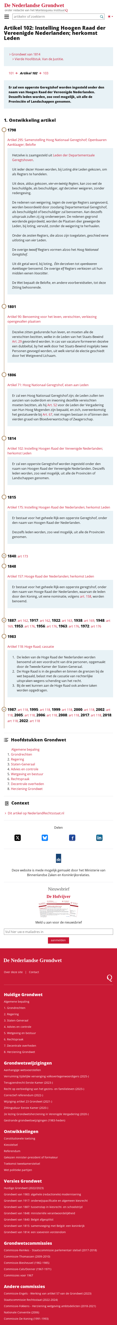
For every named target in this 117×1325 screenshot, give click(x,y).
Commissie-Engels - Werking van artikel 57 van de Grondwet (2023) (47, 1293)
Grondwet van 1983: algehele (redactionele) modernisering (42, 1194)
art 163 (67, 620)
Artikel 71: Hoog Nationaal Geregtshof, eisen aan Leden (48, 385)
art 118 (23, 710)
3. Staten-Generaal (16, 1020)
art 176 (29, 626)
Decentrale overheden (27, 784)
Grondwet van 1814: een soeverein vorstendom (35, 1232)
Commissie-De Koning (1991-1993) (26, 1318)
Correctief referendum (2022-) (23, 1095)
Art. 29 (17, 341)
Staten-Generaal (23, 764)
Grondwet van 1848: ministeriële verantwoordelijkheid (39, 1213)
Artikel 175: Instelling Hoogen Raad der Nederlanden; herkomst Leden (58, 507)
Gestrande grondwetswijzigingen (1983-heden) (34, 1120)
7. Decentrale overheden (20, 1045)
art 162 (23, 620)
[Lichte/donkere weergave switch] (110, 16)
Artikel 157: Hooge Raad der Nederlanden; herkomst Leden (50, 576)
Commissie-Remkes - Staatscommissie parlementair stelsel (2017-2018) (50, 1250)
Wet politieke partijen (18, 1170)
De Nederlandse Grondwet (34, 5)
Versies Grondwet (23, 1181)
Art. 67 (47, 414)
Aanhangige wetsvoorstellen (22, 1070)
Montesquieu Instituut (50, 10)
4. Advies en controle (17, 1027)
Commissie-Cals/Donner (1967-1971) (27, 1269)
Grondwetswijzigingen (28, 1063)
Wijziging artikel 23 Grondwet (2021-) (28, 1101)
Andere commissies (24, 1286)
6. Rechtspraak (13, 1039)
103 (45, 73)
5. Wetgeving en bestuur (20, 1033)
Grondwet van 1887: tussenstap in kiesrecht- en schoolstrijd (43, 1207)
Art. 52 (52, 405)
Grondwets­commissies (28, 1243)
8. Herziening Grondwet (19, 1052)
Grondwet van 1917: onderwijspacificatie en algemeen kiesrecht (46, 1200)
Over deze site (13, 972)
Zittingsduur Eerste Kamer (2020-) (26, 1108)
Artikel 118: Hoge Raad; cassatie (30, 646)
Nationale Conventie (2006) (21, 1312)
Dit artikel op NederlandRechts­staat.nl (36, 813)
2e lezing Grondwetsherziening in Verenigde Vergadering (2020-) (46, 1114)
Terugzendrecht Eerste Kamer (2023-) (28, 1082)
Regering (17, 759)
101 (11, 73)
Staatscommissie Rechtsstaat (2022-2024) (31, 1300)
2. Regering (11, 1014)
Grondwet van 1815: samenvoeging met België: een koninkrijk (44, 1226)
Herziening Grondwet (27, 789)
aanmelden (58, 940)
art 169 (89, 620)
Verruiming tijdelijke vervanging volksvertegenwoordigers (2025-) (46, 1076)
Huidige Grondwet (23, 994)
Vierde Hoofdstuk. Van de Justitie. (39, 59)
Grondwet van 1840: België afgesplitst (28, 1219)
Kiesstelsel (11, 1145)
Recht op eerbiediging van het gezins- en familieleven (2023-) (44, 1089)
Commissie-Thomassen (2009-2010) (27, 1256)
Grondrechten (21, 754)
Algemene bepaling (25, 749)
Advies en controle (24, 769)
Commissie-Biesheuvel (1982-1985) (26, 1263)
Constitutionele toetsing (19, 1138)
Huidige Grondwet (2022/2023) (24, 1188)
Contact (34, 972)
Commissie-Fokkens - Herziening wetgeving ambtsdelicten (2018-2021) (50, 1306)
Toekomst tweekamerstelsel (22, 1163)
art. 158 (85, 596)
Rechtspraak (20, 779)
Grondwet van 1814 (26, 54)
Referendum (12, 1151)
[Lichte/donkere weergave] (110, 16)
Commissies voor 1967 (18, 1275)
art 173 (23, 556)
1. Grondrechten (14, 1008)
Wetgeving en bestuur (27, 774)
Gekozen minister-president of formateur (31, 1157)
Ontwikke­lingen (21, 1131)
